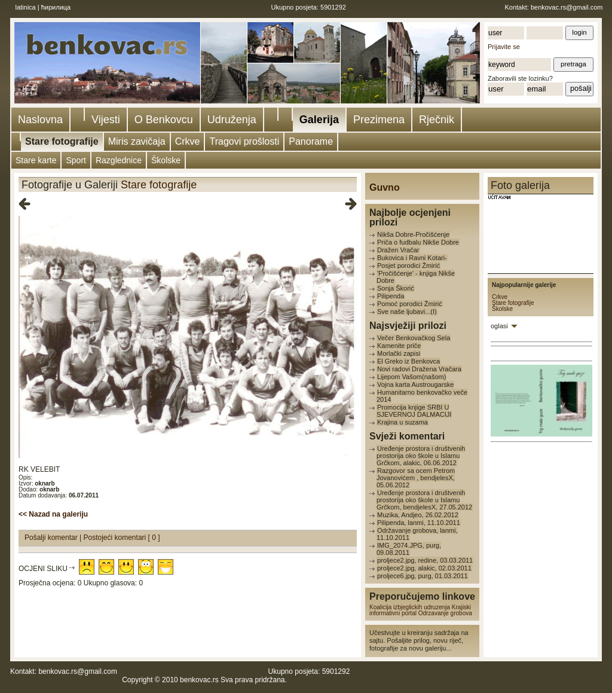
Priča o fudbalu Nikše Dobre (418, 242)
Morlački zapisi (398, 353)
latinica (26, 7)
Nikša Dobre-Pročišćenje (413, 234)
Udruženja (231, 120)
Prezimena (379, 120)
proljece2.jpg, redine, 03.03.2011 (425, 560)
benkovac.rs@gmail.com (567, 7)
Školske (165, 160)
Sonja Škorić (395, 288)
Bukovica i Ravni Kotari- (412, 257)
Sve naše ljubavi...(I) (407, 311)
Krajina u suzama (402, 422)
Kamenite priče (399, 345)
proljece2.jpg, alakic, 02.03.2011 (424, 568)
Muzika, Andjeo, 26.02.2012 (417, 514)
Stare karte (36, 160)
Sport (75, 160)
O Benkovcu (163, 120)
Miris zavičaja (137, 141)
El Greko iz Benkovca (408, 361)
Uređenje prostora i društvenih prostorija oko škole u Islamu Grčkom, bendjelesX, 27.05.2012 (424, 500)
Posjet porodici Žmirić (408, 265)
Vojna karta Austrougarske (415, 384)
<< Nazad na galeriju (53, 514)
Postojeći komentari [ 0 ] (122, 537)
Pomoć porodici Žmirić (409, 303)
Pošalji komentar (52, 537)
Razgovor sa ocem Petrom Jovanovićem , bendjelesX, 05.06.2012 (416, 478)
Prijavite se (504, 46)
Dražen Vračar (398, 250)
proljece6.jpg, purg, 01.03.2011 (422, 575)
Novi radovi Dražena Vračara (419, 369)
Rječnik (436, 120)
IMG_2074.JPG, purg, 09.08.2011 (409, 549)
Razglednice (119, 160)
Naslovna (40, 120)
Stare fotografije (62, 141)
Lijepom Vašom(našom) (411, 376)
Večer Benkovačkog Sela (413, 337)
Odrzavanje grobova (445, 613)
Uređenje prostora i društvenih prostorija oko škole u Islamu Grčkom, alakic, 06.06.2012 (421, 455)
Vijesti (105, 120)
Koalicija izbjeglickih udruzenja (409, 607)
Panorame (311, 141)
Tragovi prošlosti (244, 141)
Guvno (384, 187)
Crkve (187, 141)
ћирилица (56, 7)
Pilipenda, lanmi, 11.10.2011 (418, 522)
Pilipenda (390, 296)
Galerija (319, 120)
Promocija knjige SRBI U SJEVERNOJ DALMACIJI (414, 411)
